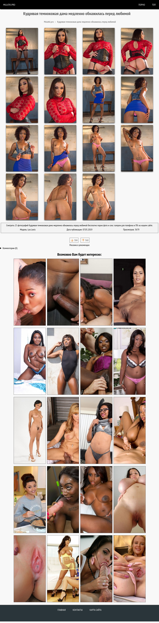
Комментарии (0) (10, 248)
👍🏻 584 (73, 240)
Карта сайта (95, 609)
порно (142, 4)
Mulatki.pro (9, 4)
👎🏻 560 (85, 240)
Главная (62, 609)
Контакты (78, 609)
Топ (154, 4)
